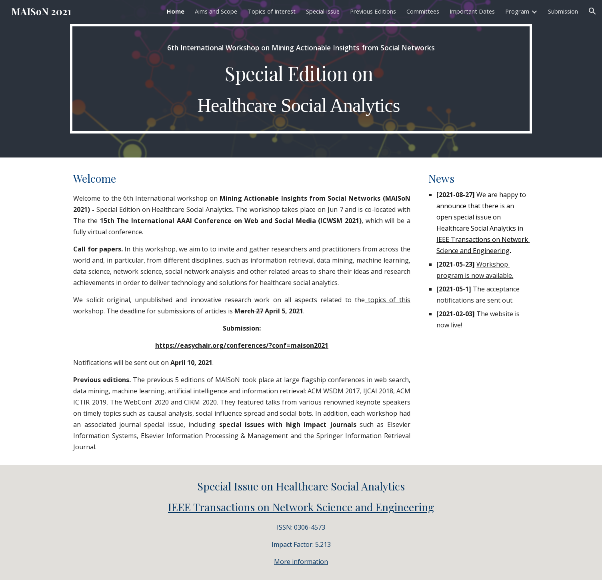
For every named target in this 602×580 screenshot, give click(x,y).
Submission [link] (563, 11)
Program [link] (517, 11)
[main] (301, 79)
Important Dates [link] (472, 11)
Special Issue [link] (323, 11)
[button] (592, 11)
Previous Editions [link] (373, 11)
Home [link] (175, 11)
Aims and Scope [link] (216, 11)
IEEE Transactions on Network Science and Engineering (301, 507)
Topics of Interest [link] (272, 11)
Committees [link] (422, 11)
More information (301, 561)
